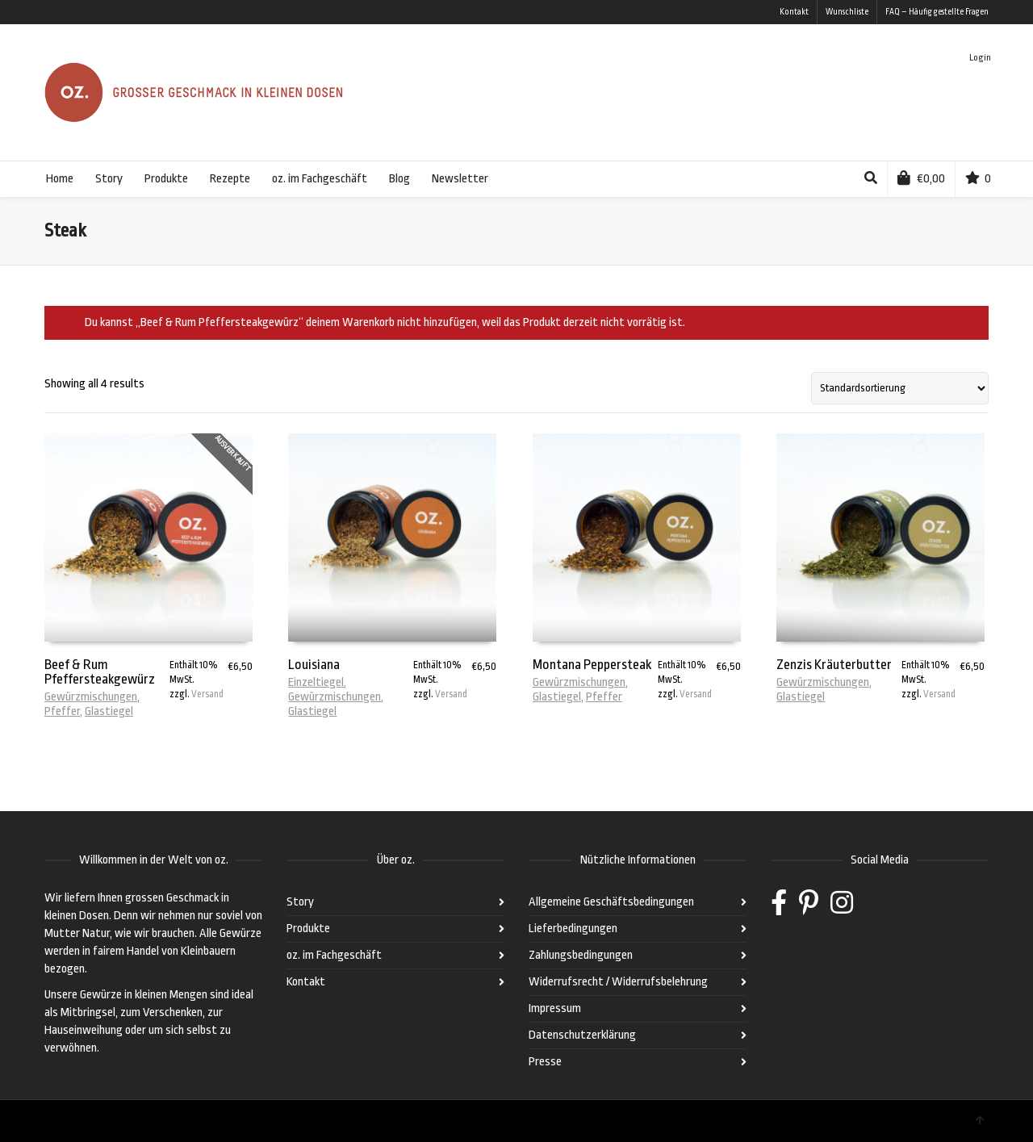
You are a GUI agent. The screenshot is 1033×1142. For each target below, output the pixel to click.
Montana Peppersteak (592, 664)
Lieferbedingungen (573, 928)
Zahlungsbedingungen (581, 955)
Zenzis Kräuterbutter (834, 664)
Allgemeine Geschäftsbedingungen (611, 902)
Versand (207, 694)
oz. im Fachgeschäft (334, 955)
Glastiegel (109, 711)
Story (300, 902)
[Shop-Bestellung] (900, 388)
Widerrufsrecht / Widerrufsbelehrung (618, 982)
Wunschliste (847, 12)
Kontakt (794, 12)
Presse (545, 1062)
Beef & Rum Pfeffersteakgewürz (99, 672)
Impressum (555, 1008)
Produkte (308, 928)
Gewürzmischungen (90, 697)
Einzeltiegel (316, 682)
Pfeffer (62, 711)
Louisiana (314, 664)
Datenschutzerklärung (582, 1035)
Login (980, 57)
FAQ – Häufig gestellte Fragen (937, 12)
